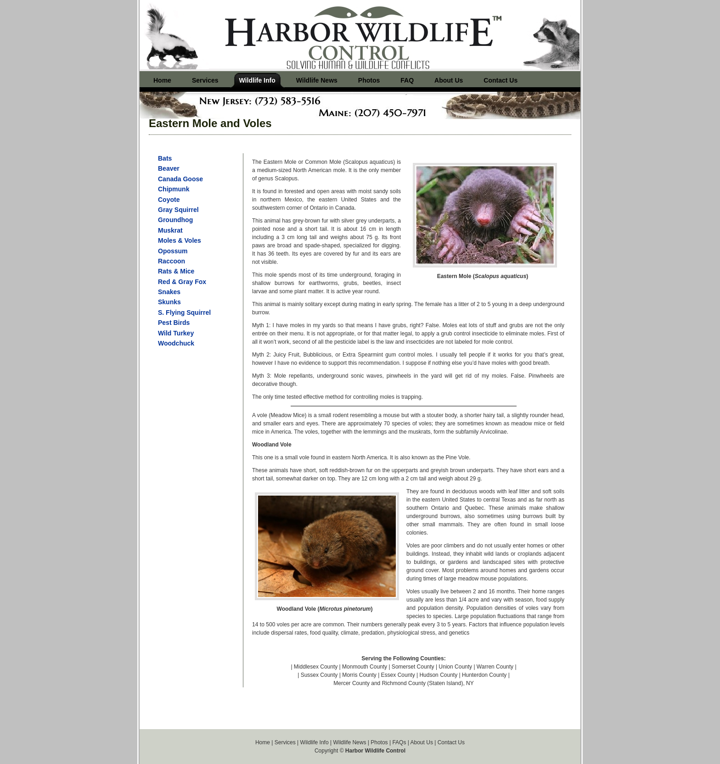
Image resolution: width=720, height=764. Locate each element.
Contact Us (451, 742)
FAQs (399, 742)
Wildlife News (349, 742)
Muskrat (170, 230)
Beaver (169, 168)
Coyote (169, 199)
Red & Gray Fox (182, 281)
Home (262, 742)
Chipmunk (173, 189)
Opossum (173, 251)
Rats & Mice (176, 271)
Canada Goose (180, 179)
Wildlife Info (314, 742)
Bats (165, 158)
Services (285, 742)
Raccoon (171, 261)
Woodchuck (176, 343)
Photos (379, 742)
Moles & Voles (179, 240)
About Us (422, 742)
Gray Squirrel (178, 209)
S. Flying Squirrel (184, 312)
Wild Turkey (176, 333)
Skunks (169, 302)
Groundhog (175, 219)
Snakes (169, 292)
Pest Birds (174, 322)
